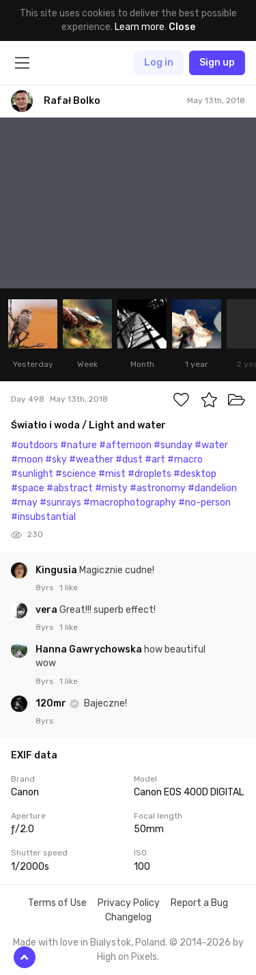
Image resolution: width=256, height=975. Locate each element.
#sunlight (32, 474)
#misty (111, 488)
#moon (27, 459)
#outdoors (34, 445)
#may (24, 502)
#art (155, 459)
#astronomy (158, 488)
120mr (51, 703)
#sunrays (60, 502)
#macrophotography (129, 502)
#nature (78, 445)
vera (47, 610)
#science (75, 474)
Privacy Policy (129, 903)
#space (27, 488)
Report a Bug (199, 903)
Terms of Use (57, 903)
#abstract (69, 488)
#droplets (149, 474)
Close (182, 27)
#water (211, 445)
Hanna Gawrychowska (89, 649)
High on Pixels (127, 957)
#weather (91, 459)
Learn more (140, 27)
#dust (129, 459)
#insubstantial (43, 517)
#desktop (194, 474)
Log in (158, 62)
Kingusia (57, 570)
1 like (68, 587)
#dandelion (212, 488)
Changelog (128, 917)
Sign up (217, 62)
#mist (112, 474)
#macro (185, 459)
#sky (56, 459)
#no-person (204, 502)
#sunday (173, 445)
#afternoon (125, 445)
